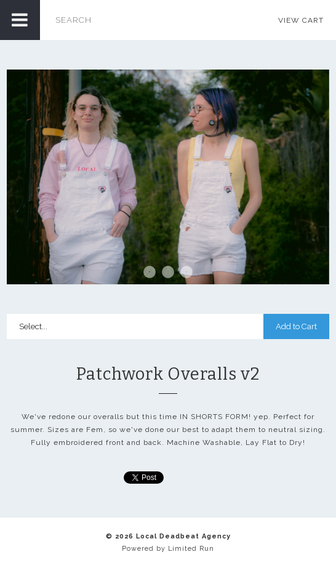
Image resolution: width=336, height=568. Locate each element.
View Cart (301, 20)
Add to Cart (296, 326)
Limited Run (191, 549)
